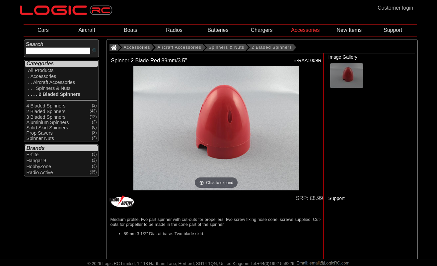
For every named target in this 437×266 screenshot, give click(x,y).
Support (393, 30)
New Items (349, 30)
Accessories (305, 30)
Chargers (262, 30)
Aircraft (86, 30)
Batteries (217, 30)
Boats (130, 30)
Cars (43, 30)
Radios (174, 30)
